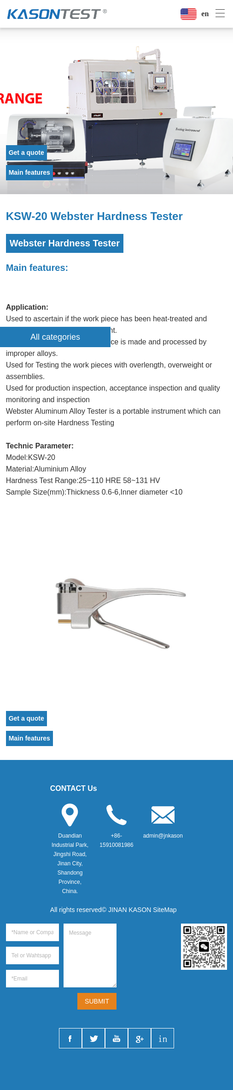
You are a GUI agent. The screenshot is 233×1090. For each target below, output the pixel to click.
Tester (97, 411)
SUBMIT (97, 1001)
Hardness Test (81, 423)
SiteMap (164, 909)
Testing (47, 365)
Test (45, 480)
